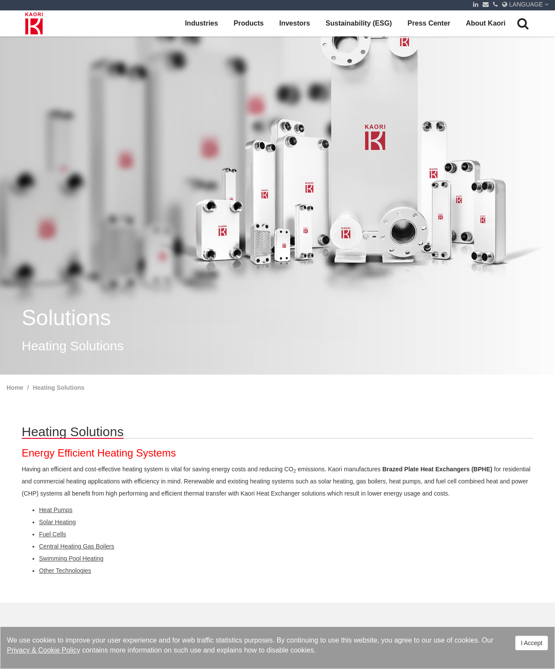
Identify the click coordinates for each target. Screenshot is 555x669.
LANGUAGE (525, 4)
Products (249, 23)
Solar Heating (57, 522)
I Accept (531, 643)
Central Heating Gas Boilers (76, 546)
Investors (294, 23)
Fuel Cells (52, 534)
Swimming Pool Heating (71, 558)
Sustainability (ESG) (359, 23)
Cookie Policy (59, 650)
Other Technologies (65, 570)
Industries (201, 23)
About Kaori (486, 23)
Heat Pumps (55, 509)
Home (15, 387)
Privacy (18, 650)
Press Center (429, 23)
